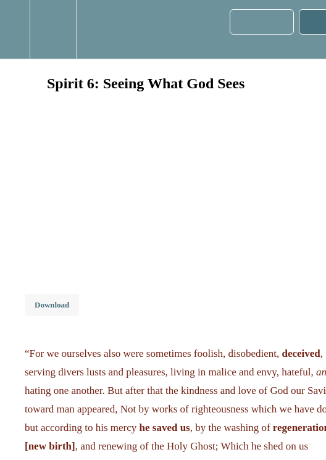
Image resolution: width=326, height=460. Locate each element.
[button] (15, 29)
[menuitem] (53, 29)
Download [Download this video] (52, 304)
